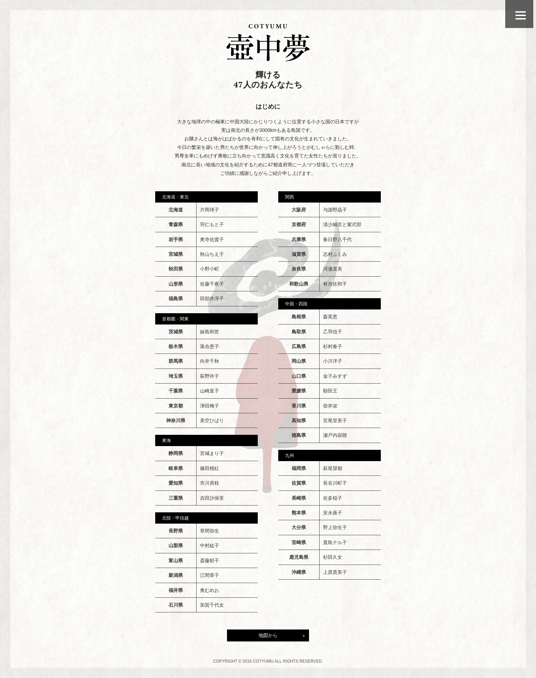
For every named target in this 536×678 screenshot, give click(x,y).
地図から (268, 635)
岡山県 (299, 361)
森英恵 (330, 316)
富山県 (176, 560)
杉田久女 (332, 557)
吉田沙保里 (212, 498)
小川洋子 (332, 361)
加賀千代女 (212, 605)
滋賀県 (299, 254)
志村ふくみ (335, 254)
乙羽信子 (332, 331)
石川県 (176, 605)
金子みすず (335, 376)
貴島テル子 (335, 542)
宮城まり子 (212, 453)
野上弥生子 (335, 527)
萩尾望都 (332, 468)
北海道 (176, 209)
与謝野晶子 (335, 209)
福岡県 (299, 468)
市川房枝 (209, 483)
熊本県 (299, 512)
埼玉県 (176, 376)
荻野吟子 (209, 376)
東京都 (176, 406)
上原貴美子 (335, 572)
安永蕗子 (332, 512)
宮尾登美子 (335, 420)
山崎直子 (209, 390)
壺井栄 (330, 406)
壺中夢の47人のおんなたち (268, 42)
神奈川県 (175, 420)
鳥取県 (299, 331)
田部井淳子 (212, 298)
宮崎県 (299, 542)
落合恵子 (209, 346)
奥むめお (209, 590)
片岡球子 (209, 209)
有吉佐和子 (335, 284)
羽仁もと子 (212, 224)
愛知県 (176, 483)
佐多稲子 (332, 498)
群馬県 (176, 361)
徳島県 (299, 435)
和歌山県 (298, 284)
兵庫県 (299, 239)
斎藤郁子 (209, 560)
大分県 (299, 527)
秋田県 (176, 269)
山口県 (299, 376)
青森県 (176, 224)
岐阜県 (176, 468)
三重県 (176, 498)
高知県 (299, 420)
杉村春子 (332, 346)
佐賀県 (299, 483)
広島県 (299, 346)
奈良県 (299, 269)
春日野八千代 (337, 239)
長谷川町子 (335, 483)
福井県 (176, 590)
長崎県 (299, 498)
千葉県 (176, 390)
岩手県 (176, 239)
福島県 (176, 298)
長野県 (176, 531)
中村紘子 (209, 545)
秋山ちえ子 (212, 254)
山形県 (176, 284)
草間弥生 (209, 531)
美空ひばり (212, 420)
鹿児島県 (298, 557)
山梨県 (176, 545)
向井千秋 (209, 361)
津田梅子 (209, 406)
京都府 (299, 224)
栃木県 (176, 346)
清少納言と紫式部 (342, 224)
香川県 (299, 406)
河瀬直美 (332, 269)
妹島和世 (209, 331)
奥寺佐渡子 (212, 239)
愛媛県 (299, 390)
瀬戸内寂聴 (335, 435)
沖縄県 (299, 572)
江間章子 (209, 575)
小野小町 (209, 269)
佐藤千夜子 (212, 284)
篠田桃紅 (209, 468)
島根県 (299, 316)
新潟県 (176, 575)
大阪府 (299, 209)
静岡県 (176, 453)
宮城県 (176, 254)
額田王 (330, 390)
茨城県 (176, 331)
